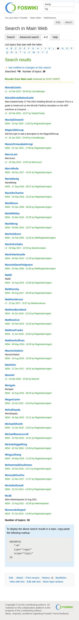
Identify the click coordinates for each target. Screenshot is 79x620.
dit (11, 577)
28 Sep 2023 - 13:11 (21, 417)
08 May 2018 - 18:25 (21, 344)
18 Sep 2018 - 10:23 (21, 197)
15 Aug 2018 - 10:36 (21, 283)
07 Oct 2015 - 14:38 (21, 513)
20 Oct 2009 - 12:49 (21, 448)
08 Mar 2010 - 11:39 (21, 258)
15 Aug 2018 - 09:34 (21, 393)
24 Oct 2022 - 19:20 (21, 403)
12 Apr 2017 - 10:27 (18, 303)
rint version (33, 577)
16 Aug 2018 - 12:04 (21, 358)
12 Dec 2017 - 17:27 (21, 479)
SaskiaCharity (38, 113)
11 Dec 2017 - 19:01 (21, 368)
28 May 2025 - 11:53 (21, 458)
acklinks (61, 577)
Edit (58, 22)
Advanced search (29, 37)
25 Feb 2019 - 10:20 (21, 324)
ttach (19, 577)
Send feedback (61, 613)
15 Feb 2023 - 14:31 (21, 438)
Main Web (35, 17)
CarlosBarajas (38, 91)
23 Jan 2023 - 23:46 (18, 138)
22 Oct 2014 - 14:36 (21, 489)
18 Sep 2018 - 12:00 (18, 162)
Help (55, 37)
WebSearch (50, 17)
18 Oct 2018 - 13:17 (21, 469)
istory (46, 577)
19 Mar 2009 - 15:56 (18, 379)
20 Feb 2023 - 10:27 (18, 113)
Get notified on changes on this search (30, 67)
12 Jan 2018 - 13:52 (21, 428)
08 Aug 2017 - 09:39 (21, 293)
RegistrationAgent (42, 123)
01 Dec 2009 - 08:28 (21, 207)
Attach (68, 22)
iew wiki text (17, 581)
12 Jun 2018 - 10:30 (21, 334)
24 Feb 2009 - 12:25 (21, 238)
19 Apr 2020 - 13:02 (21, 123)
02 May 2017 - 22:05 (18, 248)
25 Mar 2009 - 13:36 (21, 268)
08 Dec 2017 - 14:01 (21, 172)
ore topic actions (53, 581)
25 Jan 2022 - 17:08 (21, 148)
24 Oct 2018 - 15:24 (21, 313)
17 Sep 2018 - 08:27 (21, 186)
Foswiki (23, 17)
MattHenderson (38, 303)
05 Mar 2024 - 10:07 (21, 227)
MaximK (35, 379)
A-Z (46, 37)
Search (11, 37)
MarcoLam (37, 162)
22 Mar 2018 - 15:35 (21, 217)
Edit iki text (34, 581)
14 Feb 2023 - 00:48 (18, 91)
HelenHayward (42, 503)
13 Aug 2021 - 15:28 (21, 503)
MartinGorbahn (39, 248)
